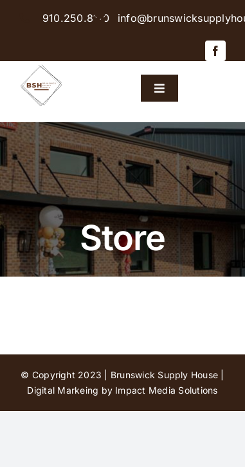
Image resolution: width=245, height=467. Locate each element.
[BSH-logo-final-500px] (41, 66)
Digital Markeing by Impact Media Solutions (122, 390)
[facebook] (215, 51)
